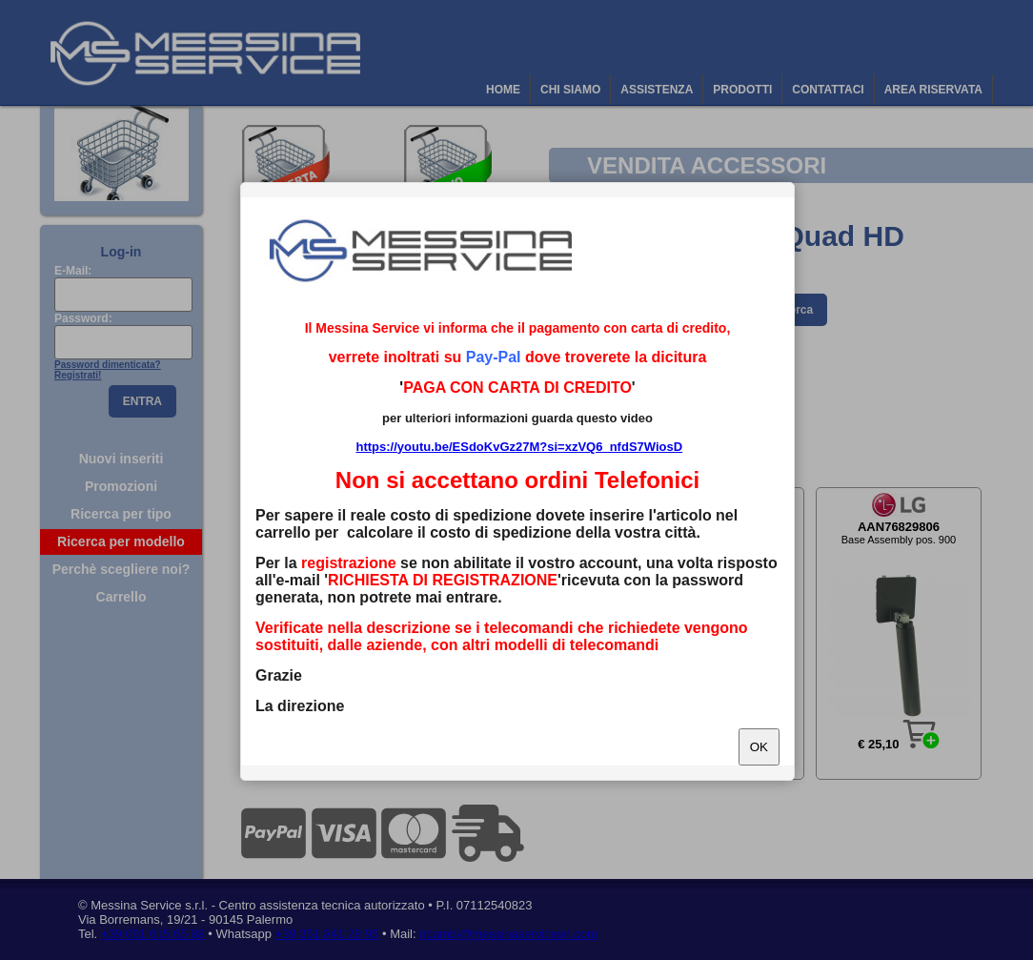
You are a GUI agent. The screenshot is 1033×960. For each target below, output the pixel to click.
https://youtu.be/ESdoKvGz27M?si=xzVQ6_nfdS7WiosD (518, 446)
